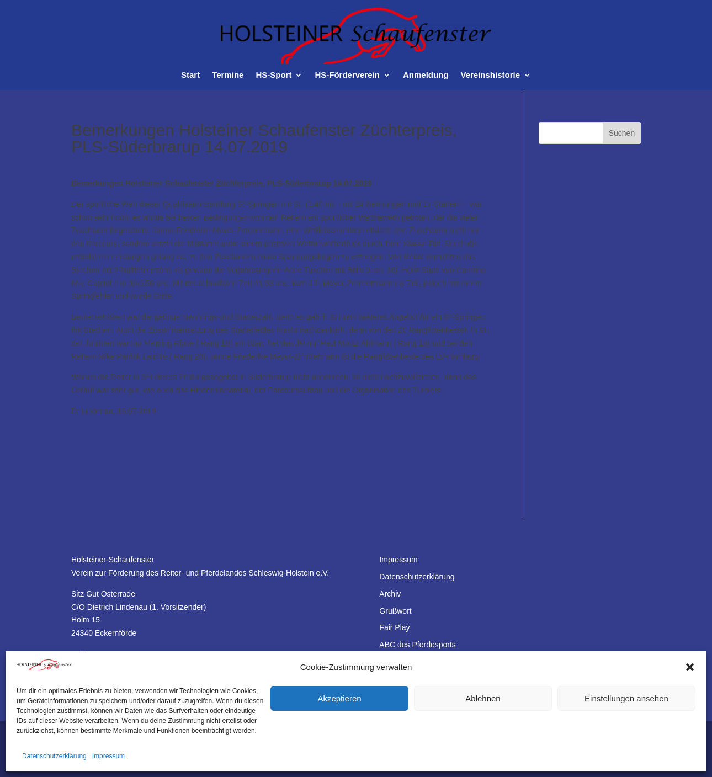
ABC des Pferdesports (417, 644)
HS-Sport (273, 75)
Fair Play (394, 627)
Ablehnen (482, 698)
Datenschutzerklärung (54, 756)
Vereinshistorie (490, 75)
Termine (227, 75)
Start (190, 75)
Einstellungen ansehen (626, 698)
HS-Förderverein (347, 75)
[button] (689, 667)
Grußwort (395, 610)
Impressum (108, 756)
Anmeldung (426, 75)
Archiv (390, 593)
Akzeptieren (339, 698)
